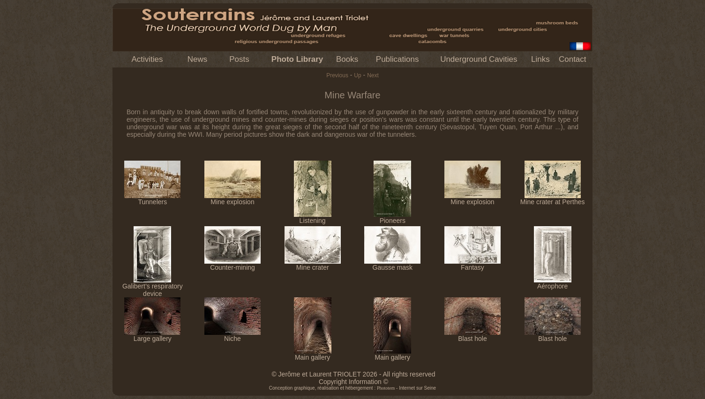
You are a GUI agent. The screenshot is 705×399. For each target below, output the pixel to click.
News (198, 59)
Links (540, 59)
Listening (312, 217)
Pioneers (392, 217)
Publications (397, 59)
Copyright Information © (353, 381)
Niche (232, 335)
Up (357, 75)
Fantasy (472, 264)
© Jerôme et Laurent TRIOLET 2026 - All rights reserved (353, 374)
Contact (572, 59)
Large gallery (152, 335)
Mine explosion (232, 199)
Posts (239, 59)
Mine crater (313, 264)
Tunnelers (152, 199)
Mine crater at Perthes (552, 199)
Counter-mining (232, 264)
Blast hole (472, 335)
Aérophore (552, 283)
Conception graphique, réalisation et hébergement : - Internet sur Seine (352, 388)
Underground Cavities (478, 59)
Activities (147, 59)
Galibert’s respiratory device (152, 286)
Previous (337, 75)
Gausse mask (392, 264)
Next (373, 75)
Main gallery (312, 354)
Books (347, 59)
